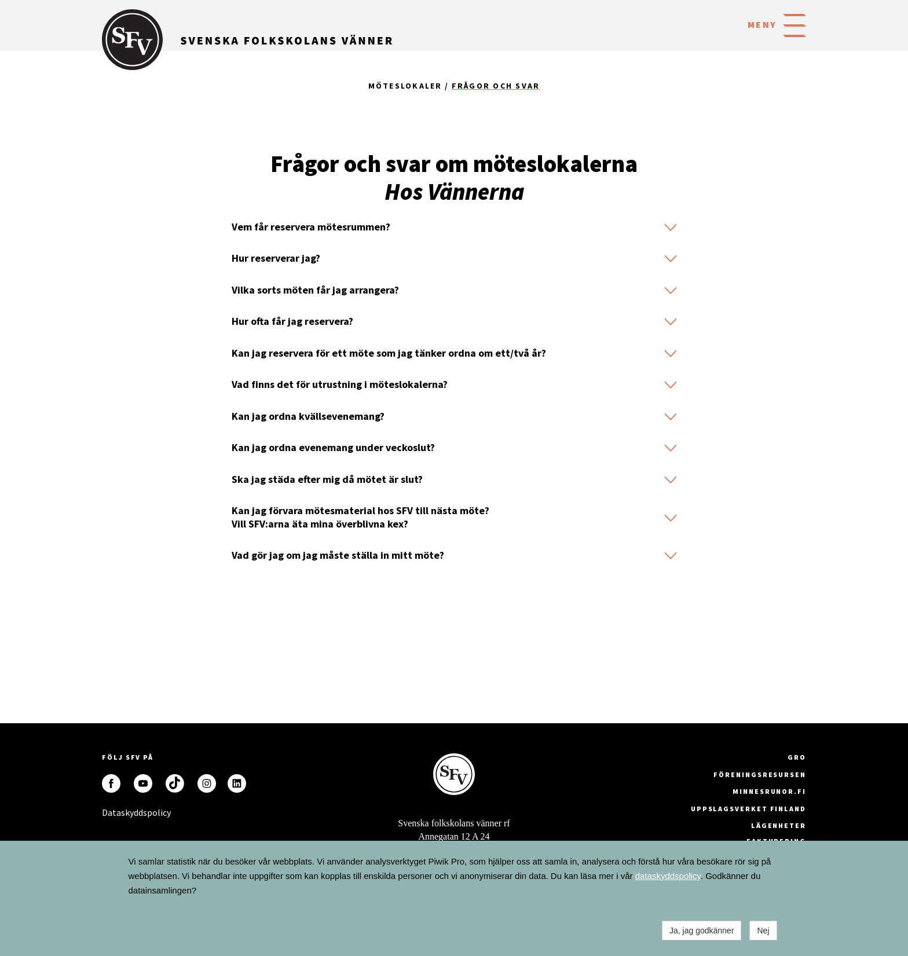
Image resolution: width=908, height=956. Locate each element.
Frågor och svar (496, 85)
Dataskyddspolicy (111, 812)
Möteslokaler (405, 85)
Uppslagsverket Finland (748, 808)
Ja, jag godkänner (701, 930)
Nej (763, 930)
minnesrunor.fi (769, 791)
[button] (794, 24)
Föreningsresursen (759, 774)
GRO (797, 757)
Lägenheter (778, 825)
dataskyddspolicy (668, 876)
